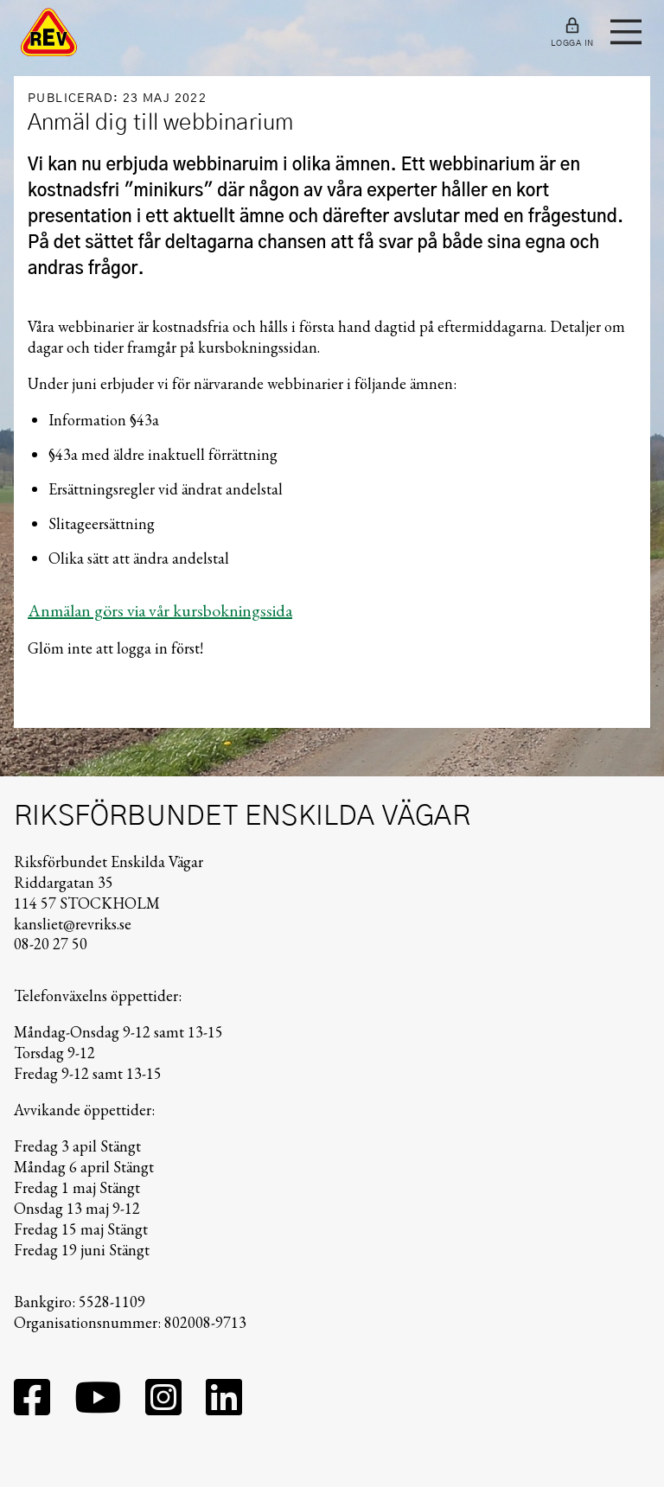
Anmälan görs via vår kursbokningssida (160, 610)
